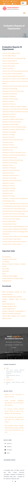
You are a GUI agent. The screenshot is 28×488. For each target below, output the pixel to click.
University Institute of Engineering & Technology (14, 229)
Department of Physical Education (11, 170)
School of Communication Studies (11, 219)
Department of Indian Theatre (10, 147)
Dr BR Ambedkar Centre (8, 201)
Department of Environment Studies (11, 122)
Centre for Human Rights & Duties (11, 53)
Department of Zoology (8, 196)
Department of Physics (8, 173)
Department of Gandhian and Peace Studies (13, 129)
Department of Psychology (9, 178)
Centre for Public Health (8, 66)
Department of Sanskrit (8, 185)
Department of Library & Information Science (14, 152)
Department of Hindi (7, 142)
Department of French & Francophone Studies (14, 127)
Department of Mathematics (9, 157)
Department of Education (9, 116)
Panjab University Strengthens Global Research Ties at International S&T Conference (14, 403)
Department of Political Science (10, 175)
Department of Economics (9, 114)
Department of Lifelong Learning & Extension (14, 155)
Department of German (8, 137)
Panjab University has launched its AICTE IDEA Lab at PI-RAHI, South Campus (14, 419)
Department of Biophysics (9, 96)
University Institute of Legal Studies (11, 239)
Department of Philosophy (9, 167)
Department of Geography (9, 132)
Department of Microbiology (9, 162)
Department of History (8, 145)
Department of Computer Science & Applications (15, 198)
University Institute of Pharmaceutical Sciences (14, 241)
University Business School (9, 224)
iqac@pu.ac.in (9, 379)
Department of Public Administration (12, 180)
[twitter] (15, 481)
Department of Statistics (8, 190)
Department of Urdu (7, 193)
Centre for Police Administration (10, 63)
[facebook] (12, 481)
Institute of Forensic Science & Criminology (13, 213)
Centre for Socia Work (8, 68)
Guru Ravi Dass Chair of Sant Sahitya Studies (14, 208)
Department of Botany (8, 101)
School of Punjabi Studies (9, 221)
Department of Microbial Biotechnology (12, 160)
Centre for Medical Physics (9, 55)
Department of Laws (7, 150)
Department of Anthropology (10, 88)
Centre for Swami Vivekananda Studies (12, 73)
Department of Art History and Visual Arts (13, 91)
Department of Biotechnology (10, 99)
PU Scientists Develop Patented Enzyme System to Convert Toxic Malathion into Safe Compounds (14, 411)
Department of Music (8, 165)
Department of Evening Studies (10, 124)
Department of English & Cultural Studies (13, 119)
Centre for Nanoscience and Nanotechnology (14, 58)
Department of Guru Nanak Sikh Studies (12, 139)
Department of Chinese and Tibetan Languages (14, 106)
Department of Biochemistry (9, 93)
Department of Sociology (9, 188)
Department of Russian (8, 183)
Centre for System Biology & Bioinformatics (13, 76)
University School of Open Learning (11, 244)
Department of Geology (8, 134)
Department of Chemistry (9, 104)
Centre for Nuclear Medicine (9, 61)
